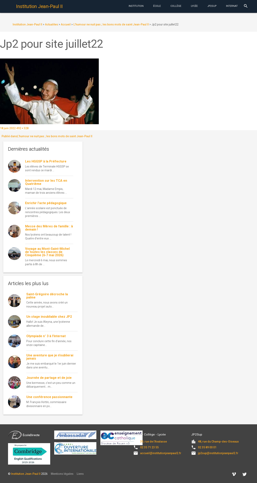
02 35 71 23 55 (149, 447)
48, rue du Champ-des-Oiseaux (218, 441)
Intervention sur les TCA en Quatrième (46, 182)
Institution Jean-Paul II (26, 473)
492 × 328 (22, 128)
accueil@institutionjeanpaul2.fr (160, 453)
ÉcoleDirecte (24, 435)
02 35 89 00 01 (207, 447)
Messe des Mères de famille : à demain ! (49, 227)
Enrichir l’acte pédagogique (46, 203)
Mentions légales (62, 473)
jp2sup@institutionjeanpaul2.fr (218, 453)
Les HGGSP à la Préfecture (45, 161)
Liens (80, 473)
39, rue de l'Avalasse (153, 441)
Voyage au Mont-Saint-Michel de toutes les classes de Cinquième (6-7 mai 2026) (47, 252)
